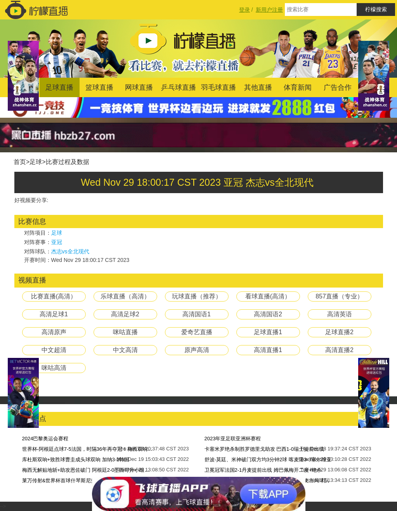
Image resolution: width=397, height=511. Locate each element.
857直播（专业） (339, 296)
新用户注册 (269, 10)
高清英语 (339, 314)
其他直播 (258, 87)
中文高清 (125, 350)
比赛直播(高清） (53, 296)
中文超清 (54, 350)
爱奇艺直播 (196, 332)
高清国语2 (268, 314)
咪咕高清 (54, 368)
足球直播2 (339, 332)
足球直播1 (268, 332)
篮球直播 (99, 87)
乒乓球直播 (178, 87)
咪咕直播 (125, 332)
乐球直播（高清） (125, 296)
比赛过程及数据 (67, 162)
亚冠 (56, 242)
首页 (20, 162)
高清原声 (54, 332)
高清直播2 (339, 350)
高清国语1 (196, 314)
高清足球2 (125, 314)
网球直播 (139, 87)
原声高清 (196, 350)
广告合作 (338, 87)
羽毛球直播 (218, 87)
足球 (35, 162)
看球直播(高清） (268, 296)
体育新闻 (298, 87)
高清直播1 (268, 350)
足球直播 (59, 87)
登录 (244, 10)
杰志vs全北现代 (70, 251)
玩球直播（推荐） (197, 296)
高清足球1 (54, 314)
